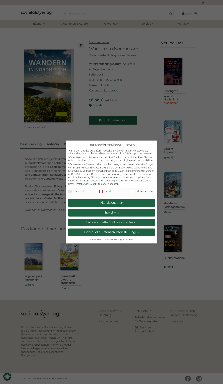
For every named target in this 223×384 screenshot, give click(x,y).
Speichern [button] (111, 212)
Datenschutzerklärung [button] (113, 239)
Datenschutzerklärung (103, 180)
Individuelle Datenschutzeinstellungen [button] (111, 232)
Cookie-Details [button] (95, 239)
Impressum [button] (129, 239)
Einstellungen (82, 184)
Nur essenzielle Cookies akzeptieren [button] (111, 222)
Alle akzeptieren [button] (111, 202)
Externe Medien (142, 191)
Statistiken (107, 191)
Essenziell (76, 191)
